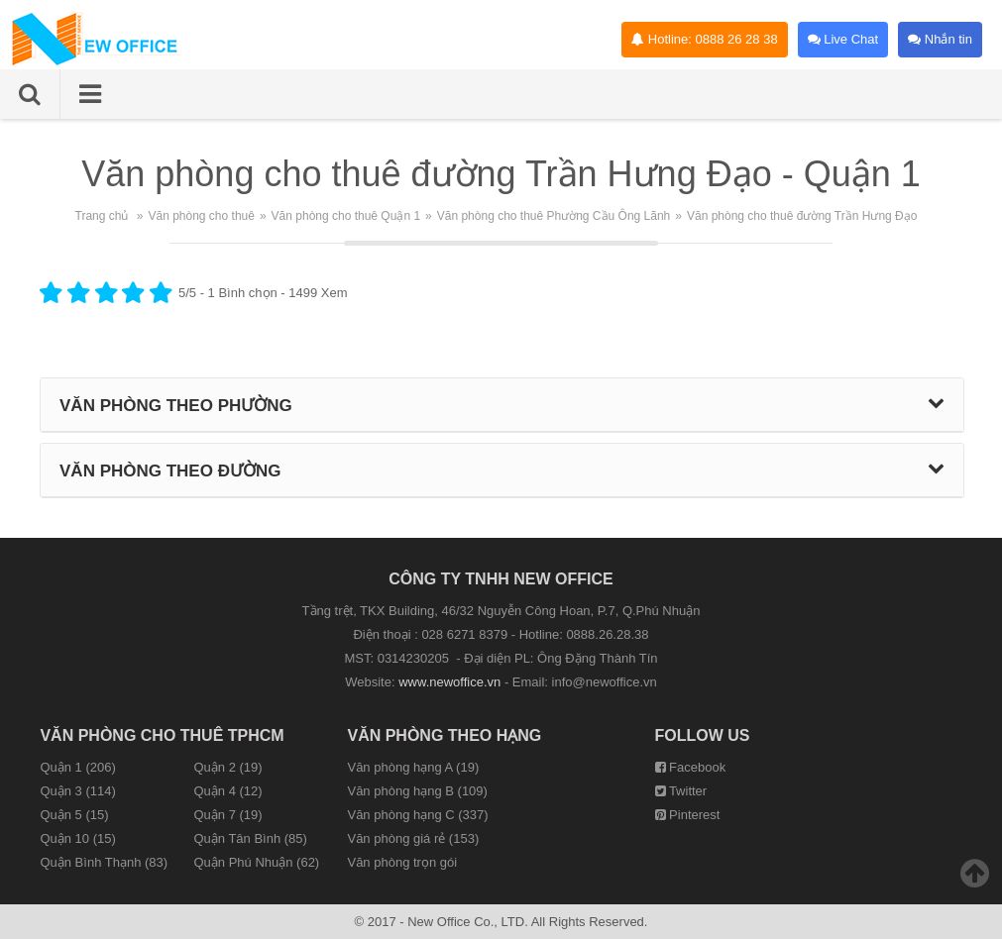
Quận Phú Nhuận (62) (256, 862)
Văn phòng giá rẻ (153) (413, 838)
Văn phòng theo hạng (444, 735)
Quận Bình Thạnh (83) (103, 862)
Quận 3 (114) (77, 790)
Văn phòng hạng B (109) (417, 790)
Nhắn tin (940, 39)
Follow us (702, 735)
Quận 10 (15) (77, 838)
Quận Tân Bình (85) (249, 838)
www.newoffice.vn (449, 682)
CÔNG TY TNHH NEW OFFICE (500, 579)
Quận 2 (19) (227, 767)
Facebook (690, 767)
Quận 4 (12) (227, 790)
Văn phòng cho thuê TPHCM (161, 735)
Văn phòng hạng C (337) (417, 814)
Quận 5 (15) (74, 814)
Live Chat (843, 39)
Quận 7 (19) (227, 814)
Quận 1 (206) (77, 767)
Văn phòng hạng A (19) (413, 767)
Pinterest (688, 814)
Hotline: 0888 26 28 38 (704, 39)
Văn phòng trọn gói (402, 862)
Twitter (681, 790)
